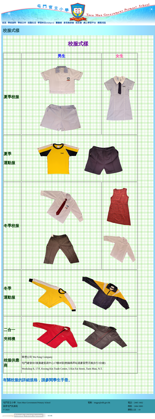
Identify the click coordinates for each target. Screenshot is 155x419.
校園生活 (32, 22)
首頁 (4, 22)
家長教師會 (69, 22)
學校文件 (22, 22)
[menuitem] (4, 23)
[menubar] (54, 23)
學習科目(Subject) (46, 22)
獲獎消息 (102, 22)
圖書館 (59, 22)
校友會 (79, 22)
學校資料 (12, 22)
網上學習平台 (89, 22)
